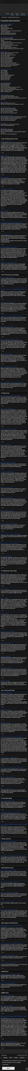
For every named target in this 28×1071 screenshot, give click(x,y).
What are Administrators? (6, 83)
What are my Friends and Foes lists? (8, 103)
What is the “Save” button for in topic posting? (10, 64)
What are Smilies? (4, 72)
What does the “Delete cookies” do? (8, 34)
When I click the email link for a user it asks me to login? (12, 48)
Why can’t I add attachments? (7, 60)
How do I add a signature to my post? (8, 54)
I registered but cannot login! (7, 28)
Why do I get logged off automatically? (8, 33)
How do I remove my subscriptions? (8, 120)
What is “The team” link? (6, 91)
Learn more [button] (5, 1064)
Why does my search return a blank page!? (9, 110)
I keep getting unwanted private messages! (9, 96)
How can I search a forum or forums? (8, 108)
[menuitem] (25, 1)
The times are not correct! (6, 41)
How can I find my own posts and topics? (9, 112)
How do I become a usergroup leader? (8, 88)
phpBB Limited (11, 998)
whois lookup (15, 1022)
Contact (23, 15)
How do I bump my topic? (6, 66)
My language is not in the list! (7, 44)
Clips (17, 13)
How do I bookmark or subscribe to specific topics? (11, 118)
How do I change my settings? (7, 38)
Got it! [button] (8, 1068)
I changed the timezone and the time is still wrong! (11, 42)
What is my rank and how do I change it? (9, 47)
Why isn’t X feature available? (6, 130)
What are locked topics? (6, 78)
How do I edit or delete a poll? (7, 58)
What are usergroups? (5, 85)
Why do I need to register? (6, 25)
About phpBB (13, 1000)
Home (7, 13)
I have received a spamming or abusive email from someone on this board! (13, 99)
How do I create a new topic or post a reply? (10, 52)
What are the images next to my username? (9, 45)
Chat (17, 15)
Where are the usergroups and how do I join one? (11, 87)
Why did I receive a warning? (6, 61)
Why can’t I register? (5, 27)
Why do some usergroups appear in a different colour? (12, 89)
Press (12, 15)
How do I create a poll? (5, 56)
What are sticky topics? (5, 77)
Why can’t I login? (4, 29)
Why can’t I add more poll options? (8, 57)
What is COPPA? (4, 26)
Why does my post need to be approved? (9, 65)
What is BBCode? (4, 70)
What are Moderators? (5, 84)
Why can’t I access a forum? (6, 59)
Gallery (23, 13)
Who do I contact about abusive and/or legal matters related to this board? (13, 132)
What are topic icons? (5, 79)
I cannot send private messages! (7, 95)
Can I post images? (5, 73)
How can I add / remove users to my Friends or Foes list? (12, 104)
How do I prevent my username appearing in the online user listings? (13, 40)
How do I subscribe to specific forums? (9, 119)
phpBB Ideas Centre (8, 1009)
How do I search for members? (7, 111)
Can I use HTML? (4, 71)
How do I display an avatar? (6, 46)
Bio (12, 13)
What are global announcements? (7, 75)
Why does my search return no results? (9, 109)
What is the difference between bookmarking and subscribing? (13, 116)
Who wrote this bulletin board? (7, 129)
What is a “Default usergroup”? (7, 90)
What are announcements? (6, 76)
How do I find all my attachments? (7, 125)
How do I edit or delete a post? (7, 53)
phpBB (3, 334)
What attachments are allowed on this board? (10, 124)
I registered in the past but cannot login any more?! (11, 30)
